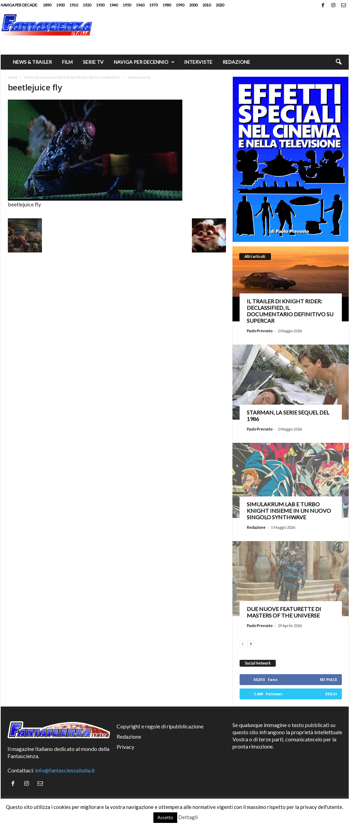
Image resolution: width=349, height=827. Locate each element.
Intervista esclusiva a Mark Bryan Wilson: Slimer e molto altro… (73, 77)
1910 (74, 5)
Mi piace (328, 679)
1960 (140, 5)
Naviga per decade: (19, 5)
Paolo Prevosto (259, 331)
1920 (87, 5)
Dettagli (188, 817)
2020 (220, 5)
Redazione (236, 62)
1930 (100, 5)
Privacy (125, 746)
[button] (338, 62)
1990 (180, 5)
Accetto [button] (165, 817)
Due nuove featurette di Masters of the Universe (284, 612)
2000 (193, 5)
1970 (153, 5)
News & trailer (32, 62)
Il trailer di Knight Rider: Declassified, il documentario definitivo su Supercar (290, 311)
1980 (167, 5)
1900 (60, 5)
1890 (47, 5)
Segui (331, 693)
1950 (127, 5)
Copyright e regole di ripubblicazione (160, 726)
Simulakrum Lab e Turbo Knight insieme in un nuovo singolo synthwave (289, 510)
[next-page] (250, 643)
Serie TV (93, 62)
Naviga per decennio (144, 62)
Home (12, 77)
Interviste (198, 62)
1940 (113, 5)
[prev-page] (242, 643)
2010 (206, 5)
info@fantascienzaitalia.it (65, 770)
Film (67, 62)
